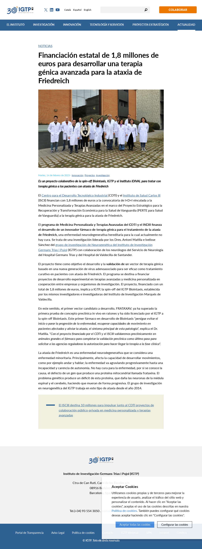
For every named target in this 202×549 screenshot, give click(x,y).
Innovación (72, 24)
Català (67, 9)
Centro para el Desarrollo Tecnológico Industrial (75, 195)
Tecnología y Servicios (107, 24)
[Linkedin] (51, 10)
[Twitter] (46, 10)
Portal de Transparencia (29, 532)
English (87, 9)
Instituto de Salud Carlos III (141, 195)
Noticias (45, 46)
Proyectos (90, 175)
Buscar (146, 10)
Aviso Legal (57, 532)
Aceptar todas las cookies (135, 524)
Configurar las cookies (174, 524)
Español (77, 9)
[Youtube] (58, 9)
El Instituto (15, 24)
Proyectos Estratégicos (151, 24)
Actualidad (186, 24)
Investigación (43, 24)
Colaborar (178, 9)
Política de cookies (83, 532)
